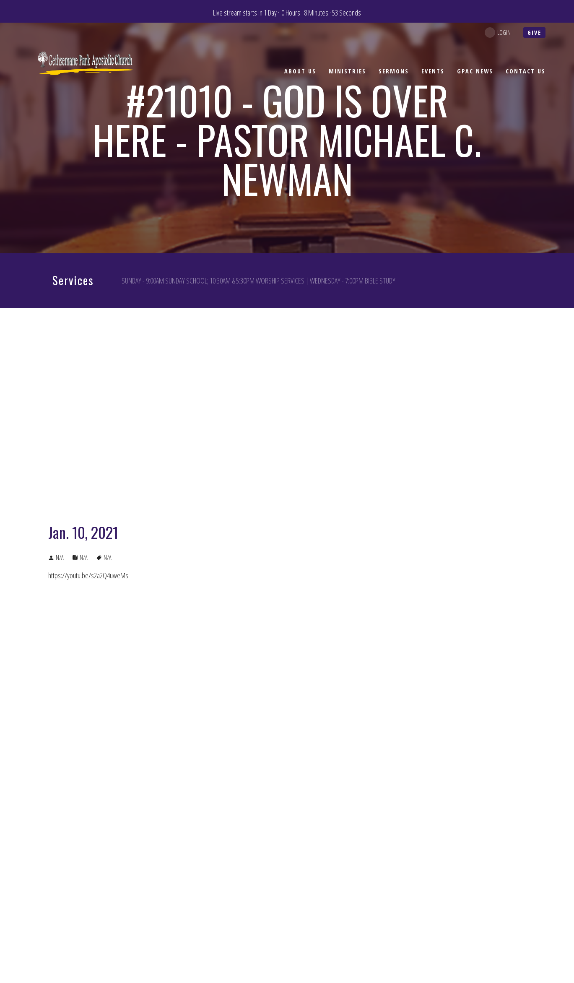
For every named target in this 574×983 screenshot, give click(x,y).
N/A (84, 558)
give (534, 32)
